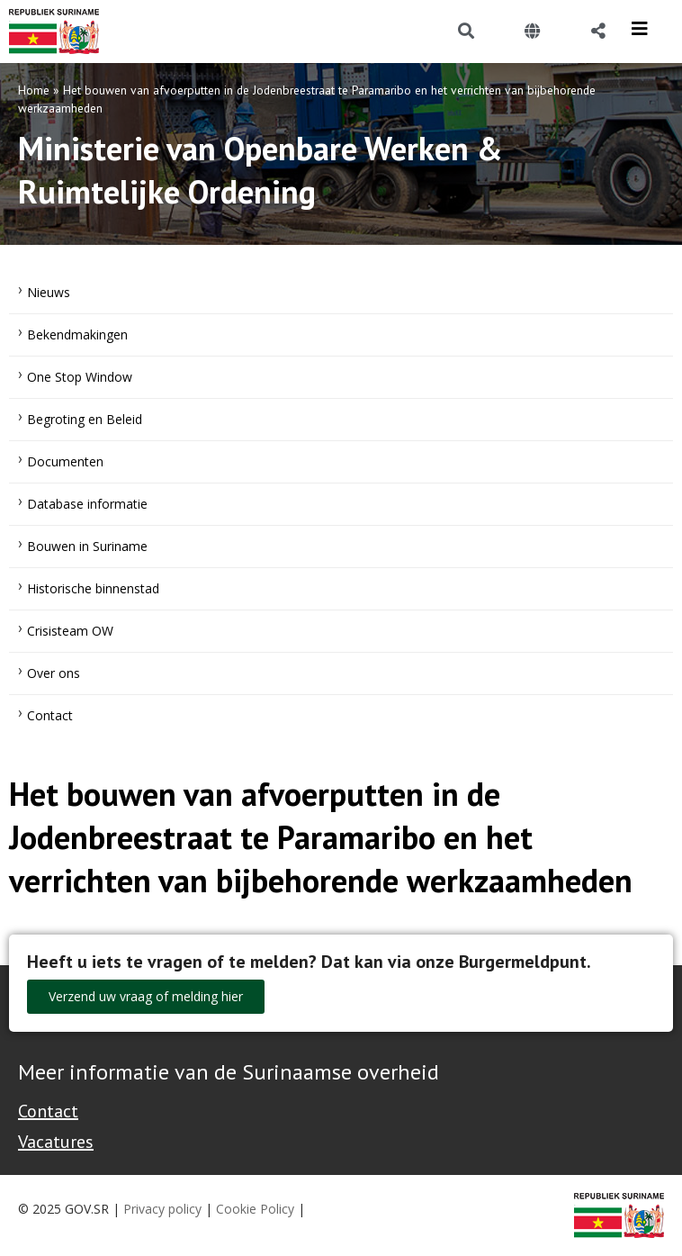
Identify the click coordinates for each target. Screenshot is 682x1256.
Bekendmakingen (77, 334)
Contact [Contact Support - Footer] (48, 1111)
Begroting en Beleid (84, 419)
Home (33, 90)
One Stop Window (79, 376)
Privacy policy (162, 1208)
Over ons (53, 673)
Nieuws (48, 292)
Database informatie (87, 503)
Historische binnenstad (93, 588)
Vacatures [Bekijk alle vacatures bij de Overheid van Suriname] (56, 1141)
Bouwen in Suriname (87, 546)
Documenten (65, 461)
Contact (50, 715)
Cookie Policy (255, 1208)
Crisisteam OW (70, 630)
